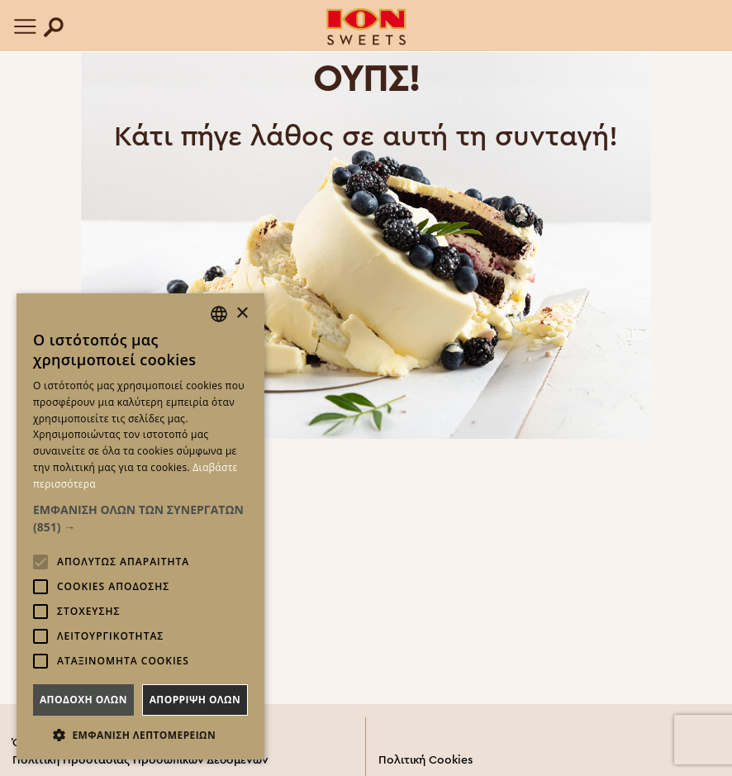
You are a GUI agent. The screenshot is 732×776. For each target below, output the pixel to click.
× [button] (241, 313)
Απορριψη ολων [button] (195, 700)
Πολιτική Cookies (425, 760)
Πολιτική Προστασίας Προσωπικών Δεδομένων (140, 760)
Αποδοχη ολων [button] (83, 700)
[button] (140, 518)
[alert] (140, 526)
